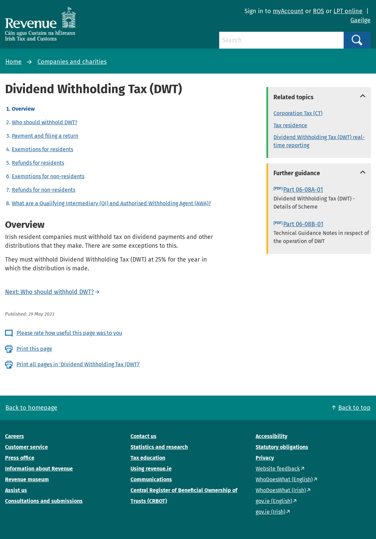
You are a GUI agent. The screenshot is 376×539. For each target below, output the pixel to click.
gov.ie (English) (274, 501)
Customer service (26, 447)
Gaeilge (360, 20)
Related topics (293, 97)
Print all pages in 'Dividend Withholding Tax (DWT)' (78, 364)
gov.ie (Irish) (270, 512)
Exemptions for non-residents (48, 176)
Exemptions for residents (42, 149)
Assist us (16, 490)
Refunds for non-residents (43, 190)
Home (13, 61)
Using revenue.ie (151, 468)
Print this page (34, 349)
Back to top (354, 407)
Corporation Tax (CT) (297, 113)
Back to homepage (31, 407)
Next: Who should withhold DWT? (49, 292)
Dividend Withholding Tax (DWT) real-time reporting (319, 141)
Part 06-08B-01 (303, 224)
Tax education (148, 458)
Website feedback (278, 468)
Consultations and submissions (44, 501)
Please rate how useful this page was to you (69, 333)
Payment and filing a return (45, 136)
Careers (14, 436)
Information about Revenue (39, 468)
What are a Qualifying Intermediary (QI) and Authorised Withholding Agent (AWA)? (111, 203)
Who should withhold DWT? (44, 122)
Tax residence (290, 125)
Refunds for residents (38, 163)
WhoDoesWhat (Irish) (281, 490)
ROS (318, 11)
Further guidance (296, 173)
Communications (151, 479)
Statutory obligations (282, 447)
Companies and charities (72, 61)
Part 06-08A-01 (303, 189)
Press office (19, 458)
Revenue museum (27, 479)
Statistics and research (159, 447)
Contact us (143, 436)
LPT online (348, 11)
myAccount (288, 11)
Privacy (265, 458)
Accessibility (271, 436)
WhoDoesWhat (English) (284, 479)
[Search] (281, 40)
